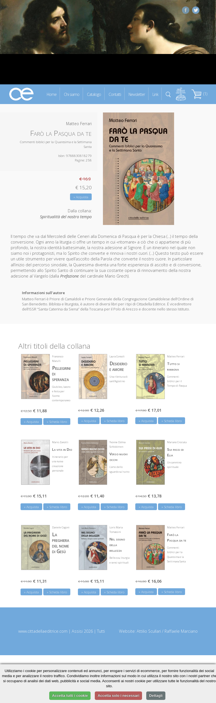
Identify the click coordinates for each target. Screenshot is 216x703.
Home (52, 94)
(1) (199, 93)
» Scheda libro (57, 422)
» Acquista (80, 197)
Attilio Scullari (149, 631)
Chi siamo (71, 94)
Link (155, 94)
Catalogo (94, 94)
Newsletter (137, 94)
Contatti (115, 94)
